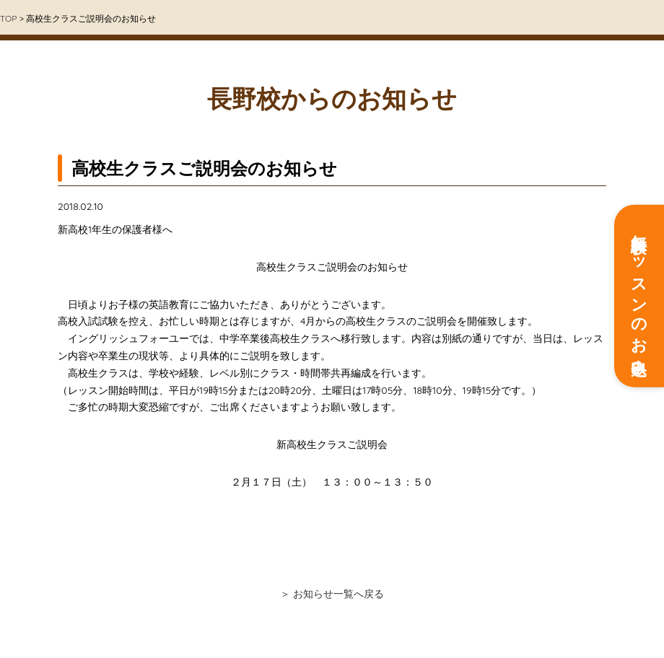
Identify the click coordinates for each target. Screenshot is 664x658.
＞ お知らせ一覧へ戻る (332, 593)
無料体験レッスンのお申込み (639, 296)
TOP (8, 18)
